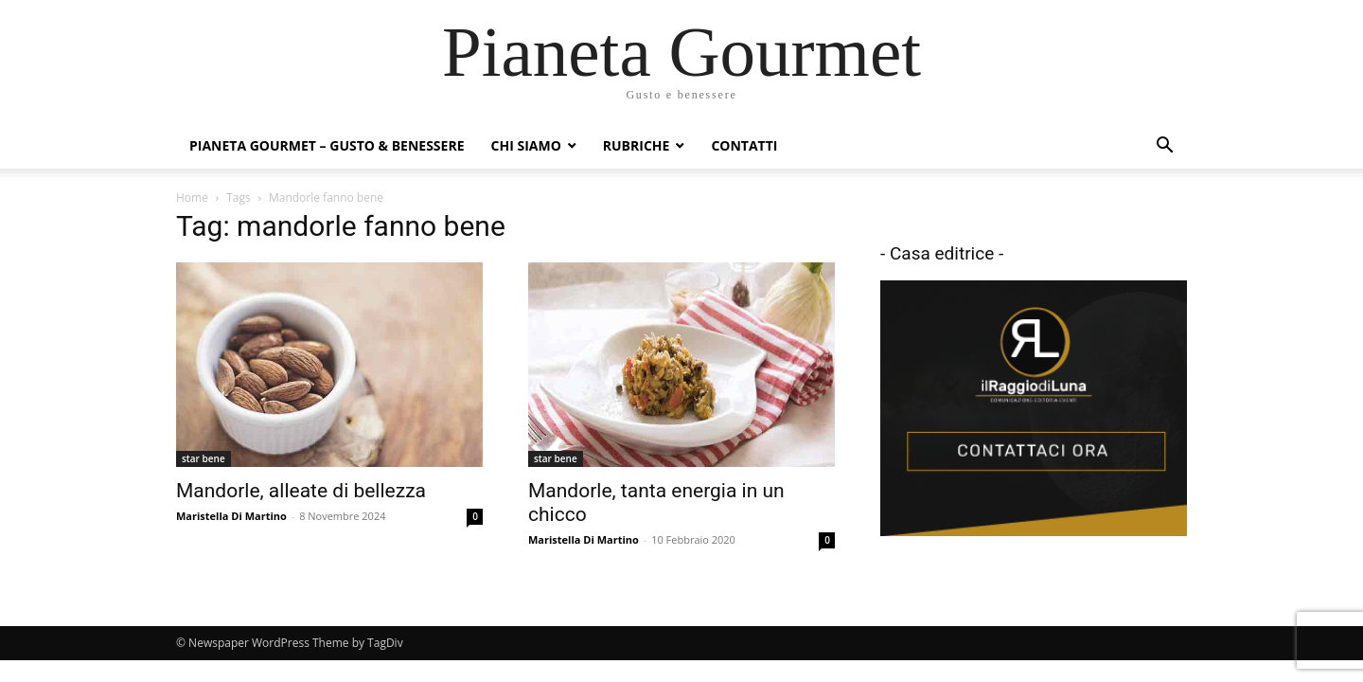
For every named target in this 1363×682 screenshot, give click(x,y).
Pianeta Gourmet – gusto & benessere (327, 145)
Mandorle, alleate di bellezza (301, 490)
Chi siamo (526, 145)
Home (192, 197)
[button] (1164, 147)
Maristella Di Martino (231, 516)
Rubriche (636, 145)
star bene (203, 458)
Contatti (744, 145)
